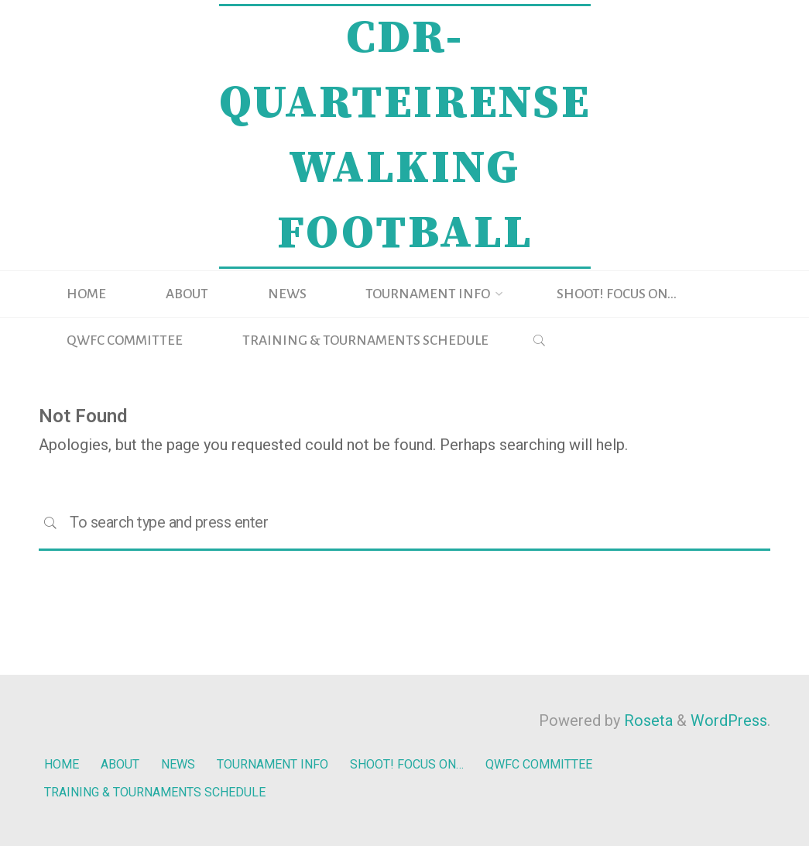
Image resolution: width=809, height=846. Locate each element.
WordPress (729, 720)
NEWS (181, 762)
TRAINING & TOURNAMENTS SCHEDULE (157, 787)
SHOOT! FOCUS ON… (414, 762)
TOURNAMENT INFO (277, 762)
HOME (61, 762)
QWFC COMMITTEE (550, 762)
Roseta (646, 720)
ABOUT (121, 762)
